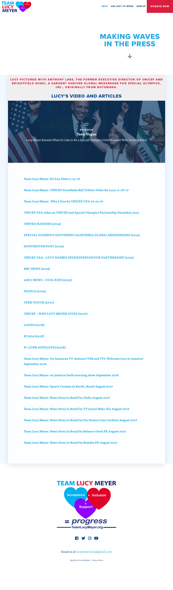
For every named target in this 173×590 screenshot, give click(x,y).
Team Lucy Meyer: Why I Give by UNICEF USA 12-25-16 (63, 208)
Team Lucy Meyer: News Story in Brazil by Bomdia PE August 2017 (70, 449)
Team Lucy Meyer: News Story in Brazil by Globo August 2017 (67, 404)
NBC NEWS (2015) (37, 275)
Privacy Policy (97, 569)
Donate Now (159, 6)
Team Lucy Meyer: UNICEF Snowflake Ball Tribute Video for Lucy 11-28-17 (76, 196)
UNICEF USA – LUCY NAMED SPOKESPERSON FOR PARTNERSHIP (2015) (79, 264)
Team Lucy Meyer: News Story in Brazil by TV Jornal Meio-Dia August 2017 (76, 415)
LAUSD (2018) (34, 331)
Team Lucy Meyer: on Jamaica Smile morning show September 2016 (71, 381)
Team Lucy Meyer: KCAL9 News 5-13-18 (52, 185)
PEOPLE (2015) (35, 298)
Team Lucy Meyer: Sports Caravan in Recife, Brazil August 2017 (68, 393)
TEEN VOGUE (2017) (39, 309)
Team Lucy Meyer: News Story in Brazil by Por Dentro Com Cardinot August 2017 (80, 426)
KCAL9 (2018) (34, 342)
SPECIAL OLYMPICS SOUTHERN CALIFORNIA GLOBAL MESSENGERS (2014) (82, 241)
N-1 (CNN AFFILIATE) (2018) (45, 354)
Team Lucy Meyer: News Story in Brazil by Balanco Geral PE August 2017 (75, 438)
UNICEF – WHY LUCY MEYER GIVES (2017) (55, 320)
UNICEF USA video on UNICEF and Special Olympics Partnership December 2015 (81, 219)
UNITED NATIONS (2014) (42, 230)
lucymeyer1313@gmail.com (94, 560)
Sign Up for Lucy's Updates (80, 569)
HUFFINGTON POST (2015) (44, 253)
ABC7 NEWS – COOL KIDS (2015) (48, 286)
